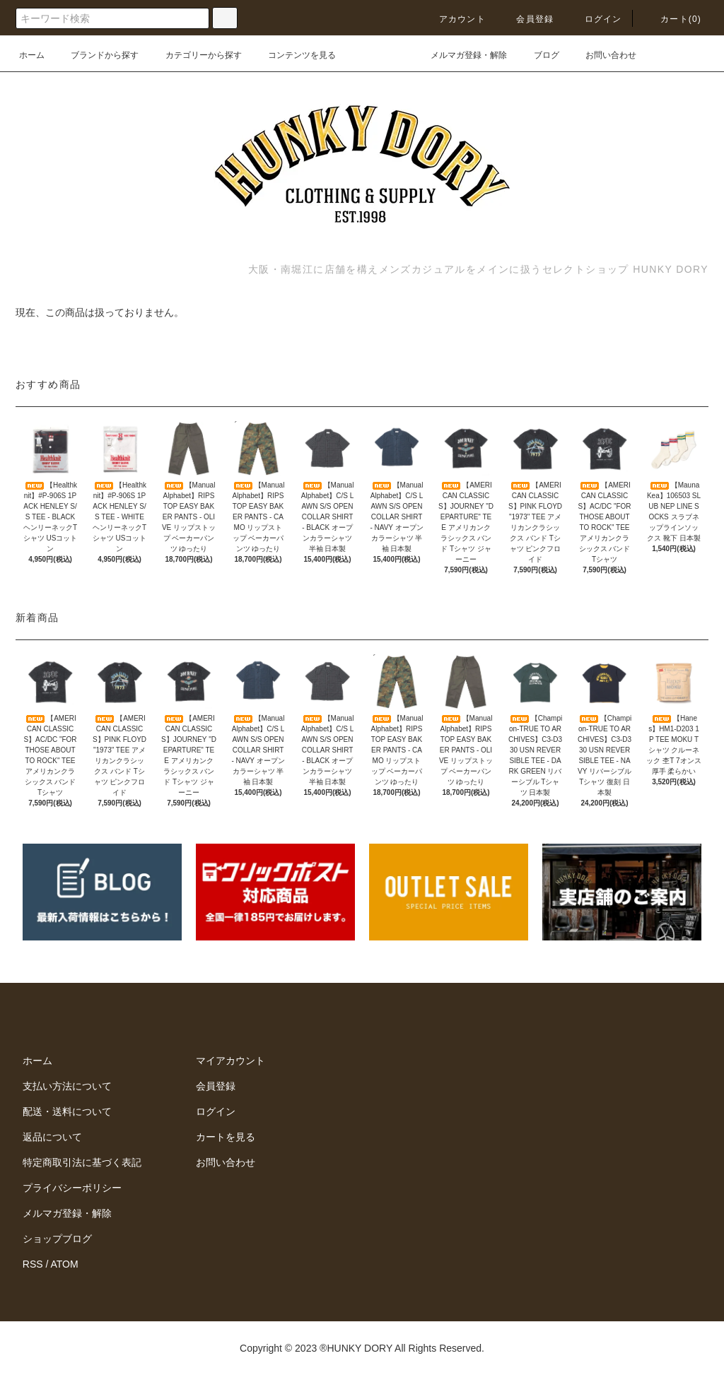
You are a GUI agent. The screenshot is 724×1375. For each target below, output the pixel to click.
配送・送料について (67, 1111)
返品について (52, 1137)
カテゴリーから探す (195, 55)
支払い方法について (67, 1086)
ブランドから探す (96, 55)
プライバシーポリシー (72, 1187)
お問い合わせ (602, 55)
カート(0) (672, 19)
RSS (33, 1264)
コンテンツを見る (293, 55)
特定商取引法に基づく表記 (82, 1162)
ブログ (538, 55)
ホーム (32, 55)
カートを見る (225, 1137)
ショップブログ (57, 1238)
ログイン (595, 19)
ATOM (64, 1264)
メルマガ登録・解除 (460, 55)
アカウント (454, 19)
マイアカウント (230, 1060)
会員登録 (526, 19)
